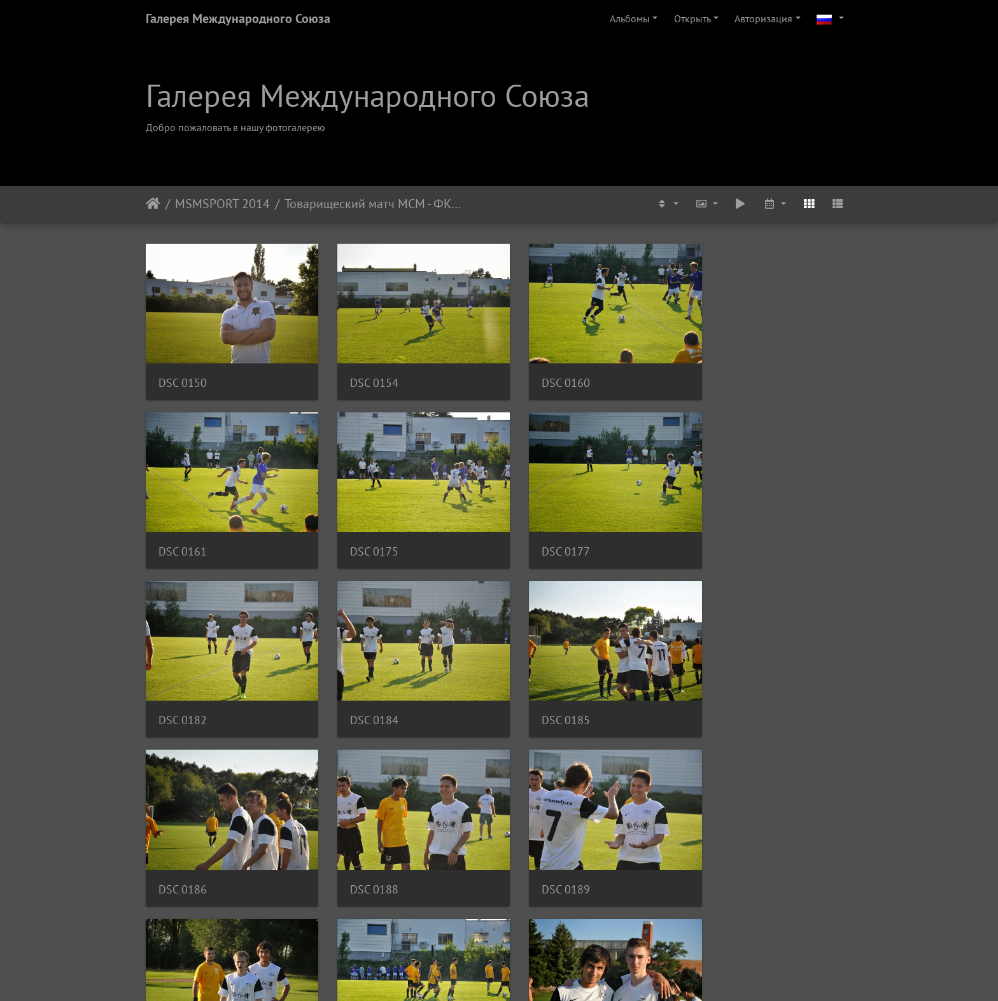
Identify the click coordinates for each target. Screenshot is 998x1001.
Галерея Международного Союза (238, 18)
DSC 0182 (545, 537)
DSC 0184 (727, 537)
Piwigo (516, 974)
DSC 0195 (364, 860)
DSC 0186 (364, 699)
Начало (153, 203)
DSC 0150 (182, 375)
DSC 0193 (182, 860)
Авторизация (763, 18)
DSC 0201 (545, 860)
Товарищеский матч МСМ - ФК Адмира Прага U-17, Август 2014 (373, 203)
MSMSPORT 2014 (222, 203)
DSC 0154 (364, 375)
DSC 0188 (545, 699)
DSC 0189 (727, 699)
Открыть (692, 18)
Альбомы (630, 18)
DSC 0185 (182, 699)
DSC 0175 (182, 537)
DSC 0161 (727, 375)
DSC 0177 (364, 537)
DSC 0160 (545, 375)
